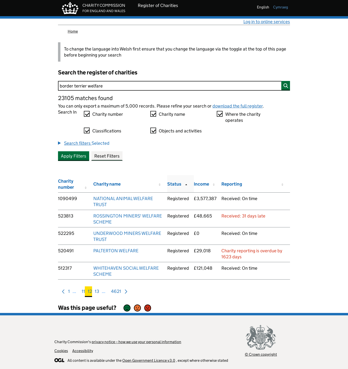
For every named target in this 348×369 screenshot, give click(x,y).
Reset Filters (107, 156)
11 (83, 292)
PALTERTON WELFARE (115, 250)
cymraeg (280, 7)
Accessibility (82, 350)
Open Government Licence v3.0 (148, 360)
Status (174, 184)
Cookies (61, 350)
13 (97, 292)
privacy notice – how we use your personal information (136, 342)
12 (90, 292)
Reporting (231, 184)
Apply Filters (73, 156)
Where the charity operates (243, 117)
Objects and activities (180, 131)
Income (201, 184)
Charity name (172, 114)
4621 (116, 292)
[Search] (174, 86)
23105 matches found (85, 97)
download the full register (237, 106)
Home (73, 31)
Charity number (107, 114)
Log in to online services (266, 21)
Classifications (106, 131)
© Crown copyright (261, 354)
